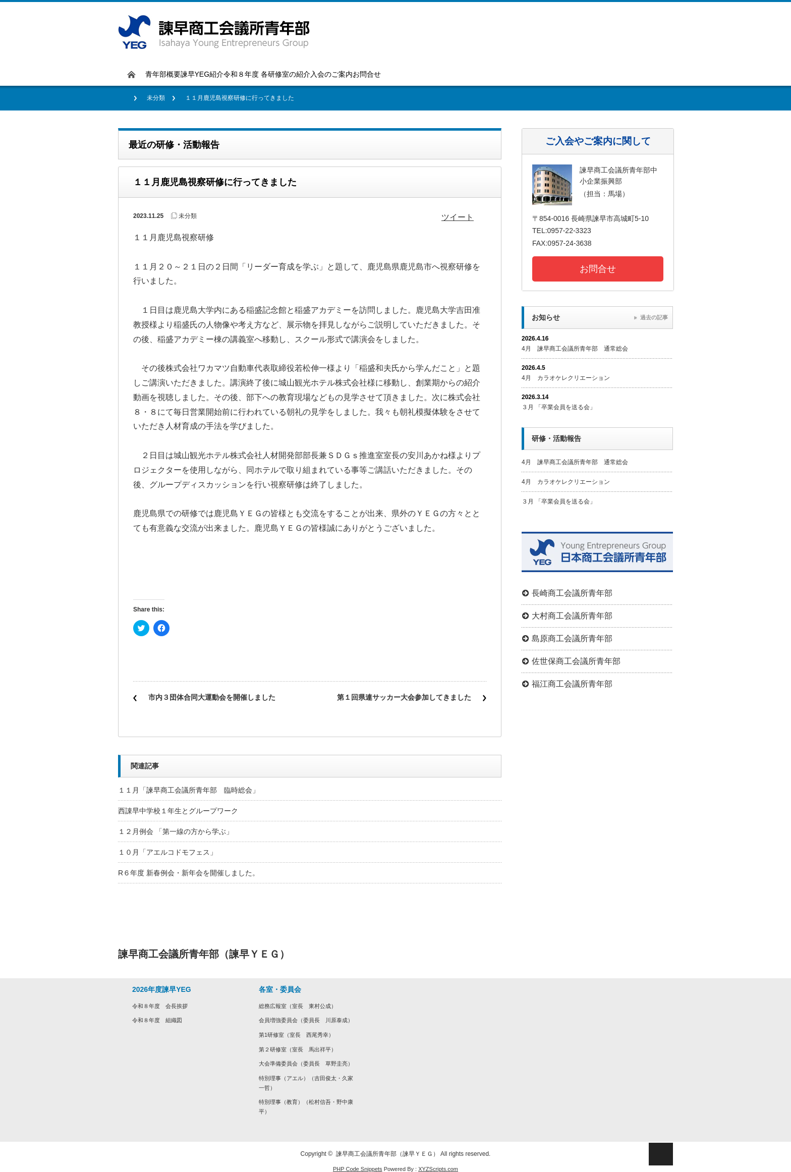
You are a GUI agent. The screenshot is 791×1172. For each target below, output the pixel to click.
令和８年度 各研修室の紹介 (266, 74)
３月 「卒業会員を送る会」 (559, 407)
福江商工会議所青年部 (572, 684)
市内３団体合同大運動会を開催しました (211, 697)
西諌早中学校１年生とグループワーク (178, 811)
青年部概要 (163, 74)
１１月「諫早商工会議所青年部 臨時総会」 (188, 790)
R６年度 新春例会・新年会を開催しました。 (188, 873)
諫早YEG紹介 (202, 74)
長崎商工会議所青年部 (572, 593)
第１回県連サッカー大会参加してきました (404, 697)
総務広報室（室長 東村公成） (297, 1006)
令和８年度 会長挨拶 (160, 1006)
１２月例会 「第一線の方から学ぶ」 (175, 831)
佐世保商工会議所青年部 (576, 661)
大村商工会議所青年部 (572, 615)
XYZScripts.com (438, 1169)
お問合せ (367, 74)
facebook (660, 954)
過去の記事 (654, 317)
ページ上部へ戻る (661, 1154)
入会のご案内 (331, 74)
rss (660, 977)
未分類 (156, 97)
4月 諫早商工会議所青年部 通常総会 (575, 348)
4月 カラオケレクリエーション (566, 377)
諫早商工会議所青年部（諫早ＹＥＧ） (387, 1153)
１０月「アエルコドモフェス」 (167, 852)
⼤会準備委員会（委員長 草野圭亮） (306, 1064)
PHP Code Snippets (357, 1169)
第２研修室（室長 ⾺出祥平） (297, 1049)
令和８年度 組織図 (157, 1020)
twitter (637, 954)
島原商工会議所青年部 (572, 638)
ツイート (457, 217)
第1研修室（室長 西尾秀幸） (296, 1035)
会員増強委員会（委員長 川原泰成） (306, 1020)
